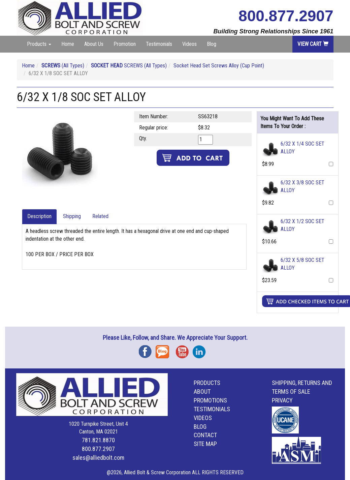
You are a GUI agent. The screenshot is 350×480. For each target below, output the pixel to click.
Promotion (125, 44)
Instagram (201, 349)
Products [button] (39, 44)
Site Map (205, 443)
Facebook (147, 349)
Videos (189, 44)
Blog (211, 44)
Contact (205, 435)
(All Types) (62, 65)
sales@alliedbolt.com (98, 457)
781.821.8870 (98, 440)
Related (100, 216)
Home (67, 44)
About (202, 391)
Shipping (72, 216)
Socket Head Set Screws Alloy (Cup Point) (218, 65)
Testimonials (159, 44)
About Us (93, 44)
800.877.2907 (285, 16)
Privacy (282, 400)
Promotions (210, 400)
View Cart (312, 44)
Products (207, 382)
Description (39, 216)
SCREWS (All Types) (129, 65)
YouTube (184, 349)
